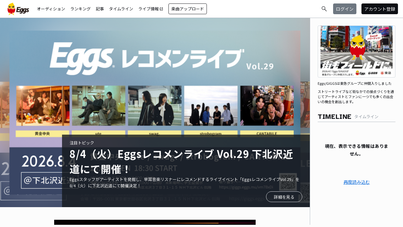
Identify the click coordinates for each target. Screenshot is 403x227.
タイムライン (121, 9)
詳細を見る (284, 197)
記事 (100, 9)
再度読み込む (356, 182)
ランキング (80, 9)
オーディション (51, 9)
